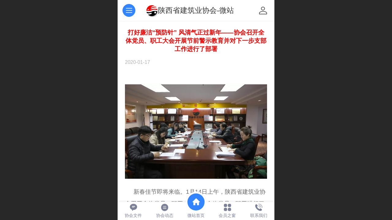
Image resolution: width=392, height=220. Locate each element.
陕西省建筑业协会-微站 (196, 10)
